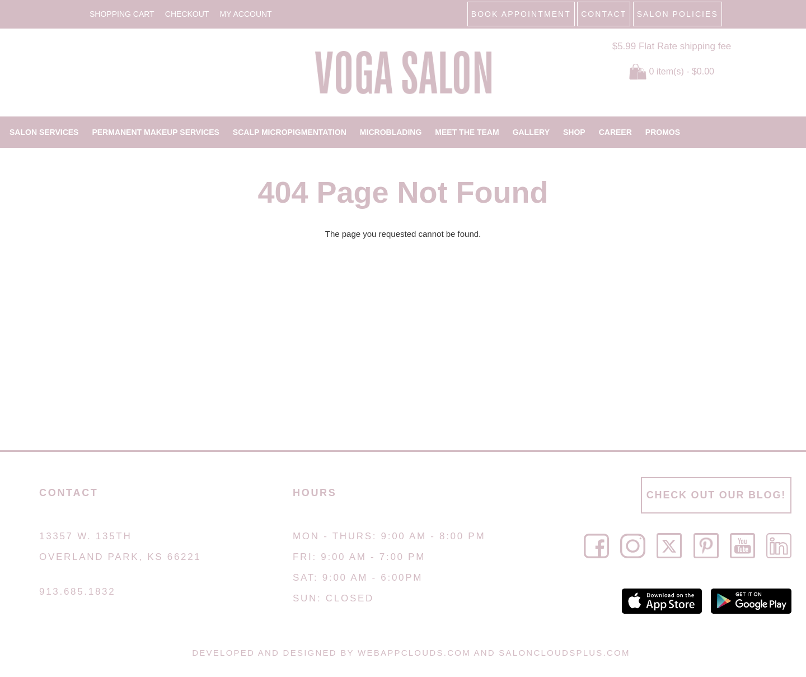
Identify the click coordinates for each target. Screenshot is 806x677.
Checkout (187, 14)
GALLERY (531, 132)
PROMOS (662, 132)
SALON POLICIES (677, 14)
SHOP (574, 132)
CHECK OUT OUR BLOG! (716, 495)
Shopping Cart (122, 14)
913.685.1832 (77, 591)
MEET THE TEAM (467, 132)
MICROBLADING (390, 132)
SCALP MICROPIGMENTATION (289, 132)
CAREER (615, 132)
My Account (246, 14)
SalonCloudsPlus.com (564, 652)
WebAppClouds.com (414, 652)
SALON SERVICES (44, 132)
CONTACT (603, 14)
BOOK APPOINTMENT (521, 14)
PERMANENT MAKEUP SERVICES (155, 132)
